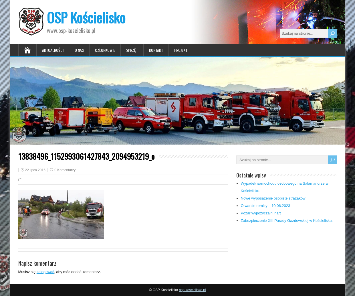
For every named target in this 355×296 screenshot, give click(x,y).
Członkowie (105, 50)
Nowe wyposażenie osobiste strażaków (273, 198)
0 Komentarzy (65, 170)
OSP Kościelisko (86, 17)
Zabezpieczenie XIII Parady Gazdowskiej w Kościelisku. (287, 220)
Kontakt (156, 50)
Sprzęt (132, 50)
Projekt (180, 50)
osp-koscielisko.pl (192, 290)
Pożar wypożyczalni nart (261, 213)
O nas (79, 50)
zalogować (45, 272)
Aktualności (53, 50)
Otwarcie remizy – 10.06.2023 (265, 206)
